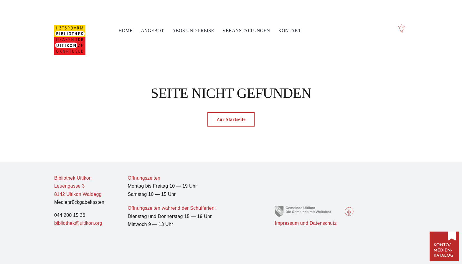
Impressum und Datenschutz (306, 223)
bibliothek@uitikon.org (78, 223)
